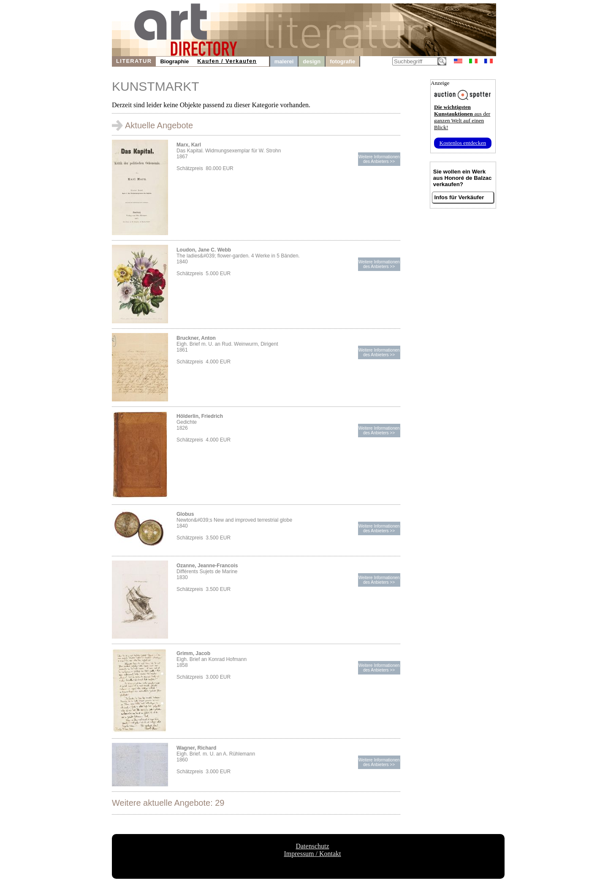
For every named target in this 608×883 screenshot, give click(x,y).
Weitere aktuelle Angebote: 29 (168, 802)
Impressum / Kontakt (312, 853)
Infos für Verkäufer (459, 197)
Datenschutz (312, 846)
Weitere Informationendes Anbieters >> (378, 159)
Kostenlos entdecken (463, 143)
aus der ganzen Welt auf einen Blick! (462, 117)
